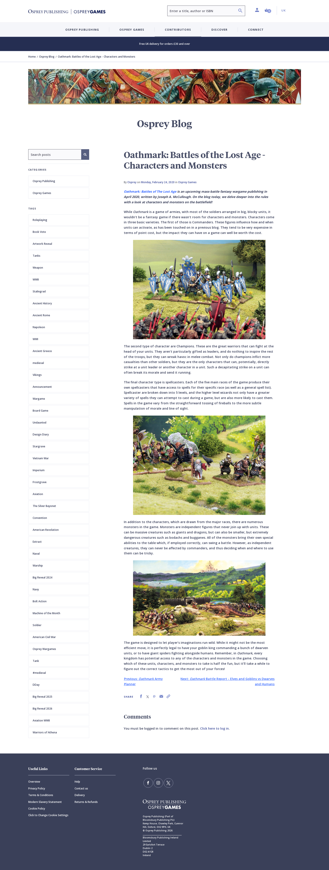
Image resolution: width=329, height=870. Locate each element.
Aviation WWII (41, 720)
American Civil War (44, 637)
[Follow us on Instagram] (157, 782)
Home (32, 56)
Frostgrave (40, 482)
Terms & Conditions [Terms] (40, 795)
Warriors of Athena (45, 732)
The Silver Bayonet (44, 506)
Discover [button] (219, 30)
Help (77, 781)
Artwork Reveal (42, 244)
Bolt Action (40, 601)
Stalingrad (39, 291)
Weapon (38, 267)
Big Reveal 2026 (42, 708)
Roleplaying (40, 220)
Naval (36, 554)
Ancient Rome (41, 315)
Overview (34, 781)
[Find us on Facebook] (147, 782)
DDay (36, 685)
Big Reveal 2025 (42, 697)
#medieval (39, 673)
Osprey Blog (47, 56)
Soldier (37, 625)
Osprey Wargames (44, 649)
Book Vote (39, 232)
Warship (38, 565)
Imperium (39, 470)
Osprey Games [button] (131, 30)
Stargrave (39, 446)
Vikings (37, 375)
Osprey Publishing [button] (82, 30)
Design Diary (41, 434)
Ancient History (42, 303)
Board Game (40, 410)
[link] (141, 696)
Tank (36, 661)
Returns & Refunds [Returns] (86, 802)
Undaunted (39, 422)
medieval (38, 363)
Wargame (39, 399)
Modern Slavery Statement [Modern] (45, 802)
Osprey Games (42, 193)
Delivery (80, 795)
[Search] (240, 11)
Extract (37, 542)
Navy (36, 589)
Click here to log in (214, 728)
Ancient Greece (42, 351)
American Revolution (46, 530)
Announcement (42, 387)
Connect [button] (256, 30)
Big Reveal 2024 (42, 577)
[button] (267, 10)
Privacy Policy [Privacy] (36, 788)
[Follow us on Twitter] (166, 782)
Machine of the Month (46, 613)
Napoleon (39, 327)
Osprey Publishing (44, 181)
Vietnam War (41, 458)
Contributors (178, 30)
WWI (35, 339)
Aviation (38, 494)
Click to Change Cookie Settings (48, 815)
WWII (36, 279)
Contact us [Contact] (81, 788)
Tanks (36, 256)
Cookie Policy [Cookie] (36, 808)
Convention (40, 518)
